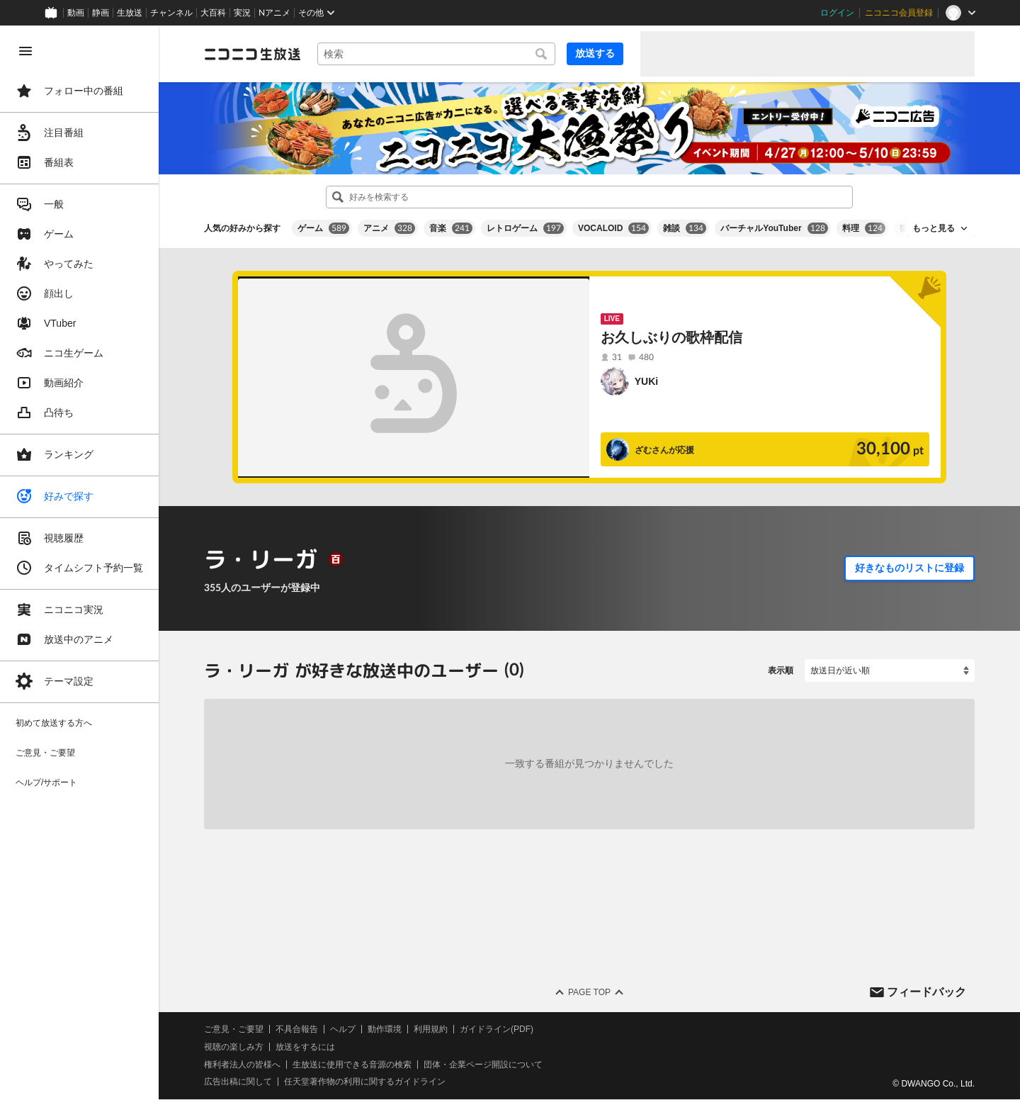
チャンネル (171, 13)
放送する (595, 53)
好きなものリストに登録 (909, 567)
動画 (75, 13)
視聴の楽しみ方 (234, 1047)
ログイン (837, 13)
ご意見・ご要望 (234, 1029)
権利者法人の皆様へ (242, 1065)
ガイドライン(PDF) (496, 1029)
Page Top (589, 992)
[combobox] (436, 54)
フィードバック (926, 992)
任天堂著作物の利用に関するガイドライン (365, 1082)
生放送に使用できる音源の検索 (352, 1064)
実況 (242, 13)
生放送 (129, 13)
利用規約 (431, 1029)
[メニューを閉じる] (25, 51)
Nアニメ (274, 13)
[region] (79, 563)
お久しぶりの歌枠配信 (671, 337)
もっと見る (933, 228)
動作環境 (385, 1029)
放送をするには (305, 1047)
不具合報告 (297, 1029)
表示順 (780, 670)
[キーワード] (436, 54)
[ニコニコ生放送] (252, 53)
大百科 (213, 13)
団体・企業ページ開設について (483, 1064)
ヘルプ (343, 1029)
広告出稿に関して (238, 1082)
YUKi (646, 381)
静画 (100, 13)
